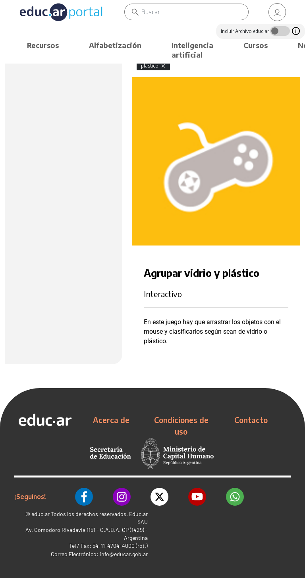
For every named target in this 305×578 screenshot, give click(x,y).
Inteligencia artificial (192, 50)
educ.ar (40, 513)
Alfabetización (115, 45)
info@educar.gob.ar (124, 554)
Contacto (251, 420)
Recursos (43, 45)
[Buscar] (194, 12)
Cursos (255, 45)
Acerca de (111, 420)
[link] (277, 12)
